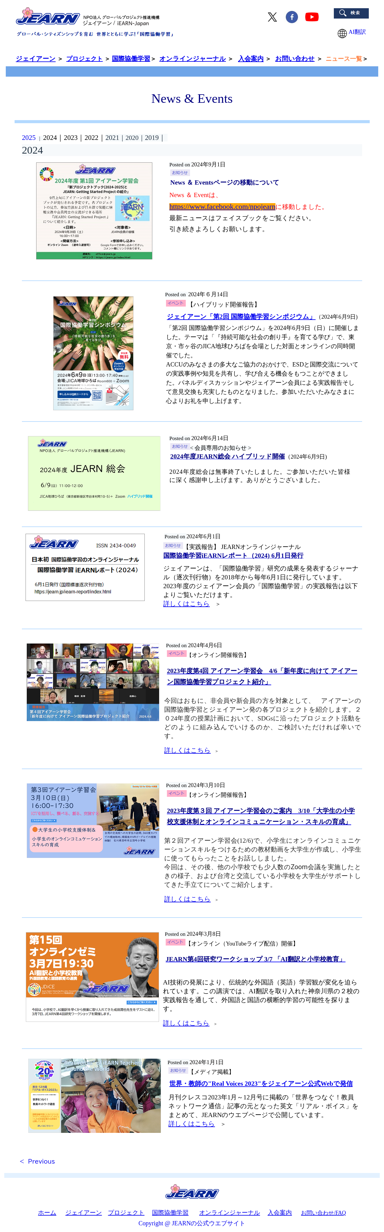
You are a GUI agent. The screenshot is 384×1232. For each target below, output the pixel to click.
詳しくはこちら (186, 603)
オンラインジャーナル (229, 1212)
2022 (91, 137)
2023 (71, 137)
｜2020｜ (132, 137)
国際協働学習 (170, 1212)
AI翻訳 (352, 32)
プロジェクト (84, 58)
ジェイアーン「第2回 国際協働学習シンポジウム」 (241, 316)
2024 (50, 137)
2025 (29, 137)
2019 (156, 137)
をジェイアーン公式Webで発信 (261, 1083)
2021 (112, 137)
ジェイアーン (83, 1212)
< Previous (37, 1161)
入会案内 (251, 58)
